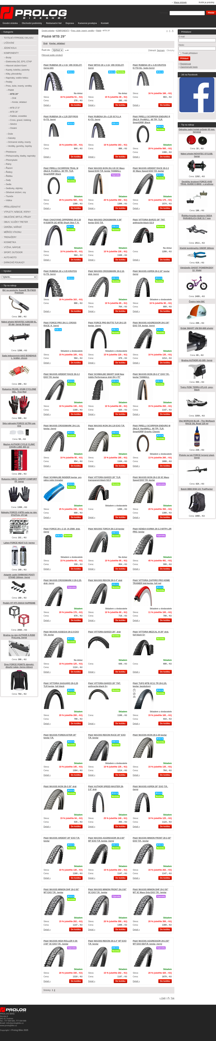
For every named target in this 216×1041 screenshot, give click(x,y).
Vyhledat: (164, 13)
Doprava (69, 23)
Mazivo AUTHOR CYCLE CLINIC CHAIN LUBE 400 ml (19, 445)
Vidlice (9, 200)
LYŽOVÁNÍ (9, 43)
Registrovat (185, 64)
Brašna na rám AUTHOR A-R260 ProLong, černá (19, 636)
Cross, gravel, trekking (20, 120)
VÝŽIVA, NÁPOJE (12, 247)
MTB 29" (14, 94)
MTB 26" (14, 112)
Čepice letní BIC (197, 301)
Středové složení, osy (16, 192)
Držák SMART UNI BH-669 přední (196, 328)
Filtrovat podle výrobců (52, 55)
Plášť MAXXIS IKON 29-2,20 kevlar (150, 735)
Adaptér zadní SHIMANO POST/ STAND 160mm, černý (19, 576)
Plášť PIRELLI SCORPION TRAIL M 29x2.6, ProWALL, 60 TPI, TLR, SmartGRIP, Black (61, 171)
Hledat (211, 13)
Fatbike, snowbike (18, 116)
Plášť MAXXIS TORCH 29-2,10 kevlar (106, 529)
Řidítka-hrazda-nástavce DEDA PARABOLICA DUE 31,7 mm (197, 217)
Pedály (9, 82)
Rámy (8, 164)
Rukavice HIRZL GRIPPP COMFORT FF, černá (19, 480)
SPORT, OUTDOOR (13, 252)
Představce (11, 152)
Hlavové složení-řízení (16, 65)
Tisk (172, 998)
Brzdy (8, 57)
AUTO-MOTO (10, 257)
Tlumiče (9, 196)
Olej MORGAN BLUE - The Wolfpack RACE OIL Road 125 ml (197, 422)
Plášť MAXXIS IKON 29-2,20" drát (60, 786)
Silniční (13, 124)
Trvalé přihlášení (190, 53)
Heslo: (181, 45)
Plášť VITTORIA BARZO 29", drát (104, 632)
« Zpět (162, 998)
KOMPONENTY (62, 30)
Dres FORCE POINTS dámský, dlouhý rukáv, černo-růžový (19, 665)
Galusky (12, 138)
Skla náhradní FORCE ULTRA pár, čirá (19, 424)
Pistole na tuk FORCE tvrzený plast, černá (196, 456)
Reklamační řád (53, 23)
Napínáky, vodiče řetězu (17, 78)
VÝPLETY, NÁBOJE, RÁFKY (17, 212)
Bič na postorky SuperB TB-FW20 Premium (19, 291)
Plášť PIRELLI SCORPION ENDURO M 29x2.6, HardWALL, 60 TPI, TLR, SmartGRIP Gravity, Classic (151, 428)
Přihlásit (184, 58)
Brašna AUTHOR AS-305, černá (196, 360)
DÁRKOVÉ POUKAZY (14, 262)
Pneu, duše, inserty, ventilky (82, 30)
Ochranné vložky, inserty (19, 142)
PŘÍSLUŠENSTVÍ (12, 207)
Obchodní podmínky (32, 23)
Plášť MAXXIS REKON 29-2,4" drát (105, 580)
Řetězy (9, 172)
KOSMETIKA (10, 242)
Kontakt (105, 23)
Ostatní (13, 128)
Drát (45, 43)
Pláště (98, 30)
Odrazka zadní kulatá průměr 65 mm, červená (197, 130)
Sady (8, 180)
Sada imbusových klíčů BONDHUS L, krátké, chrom (19, 357)
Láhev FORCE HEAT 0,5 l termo (19, 543)
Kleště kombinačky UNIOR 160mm (197, 248)
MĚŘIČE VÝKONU (12, 232)
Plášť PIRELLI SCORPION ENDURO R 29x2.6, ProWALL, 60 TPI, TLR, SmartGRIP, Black (151, 119)
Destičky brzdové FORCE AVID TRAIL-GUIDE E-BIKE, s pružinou (196, 183)
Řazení (9, 168)
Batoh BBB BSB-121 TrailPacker (197, 489)
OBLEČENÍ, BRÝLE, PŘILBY (17, 217)
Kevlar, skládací (57, 43)
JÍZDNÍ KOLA (10, 48)
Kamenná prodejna (87, 23)
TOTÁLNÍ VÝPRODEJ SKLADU (18, 38)
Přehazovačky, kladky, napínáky (21, 156)
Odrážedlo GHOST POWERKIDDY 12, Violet (197, 269)
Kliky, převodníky (14, 74)
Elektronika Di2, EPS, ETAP (19, 61)
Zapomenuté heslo (189, 67)
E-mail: (182, 36)
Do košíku (76, 105)
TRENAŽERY (10, 237)
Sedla (8, 184)
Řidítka (9, 176)
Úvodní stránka (10, 23)
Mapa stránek (180, 2)
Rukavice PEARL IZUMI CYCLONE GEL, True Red (19, 390)
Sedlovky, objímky (14, 188)
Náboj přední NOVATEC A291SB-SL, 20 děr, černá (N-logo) (19, 323)
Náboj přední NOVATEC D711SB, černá (197, 155)
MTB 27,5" (15, 108)
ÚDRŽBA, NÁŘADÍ (12, 227)
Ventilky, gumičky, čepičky (20, 146)
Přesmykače (11, 160)
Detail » (47, 105)
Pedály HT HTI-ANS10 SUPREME (19, 603)
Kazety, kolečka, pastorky (17, 70)
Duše (10, 134)
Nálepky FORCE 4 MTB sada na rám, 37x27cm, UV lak (19, 513)
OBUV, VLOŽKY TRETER (16, 222)
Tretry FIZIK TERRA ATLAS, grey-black (196, 388)
